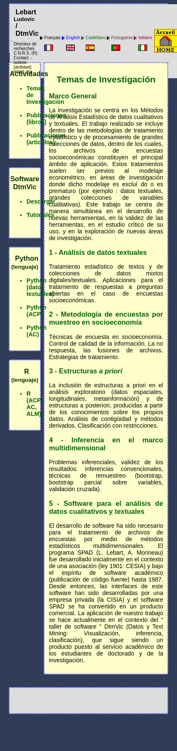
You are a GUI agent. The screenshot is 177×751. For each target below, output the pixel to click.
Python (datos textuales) (40, 287)
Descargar (40, 201)
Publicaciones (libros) (46, 118)
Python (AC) (36, 331)
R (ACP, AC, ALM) (34, 403)
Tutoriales (40, 215)
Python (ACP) (36, 310)
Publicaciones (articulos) (46, 138)
